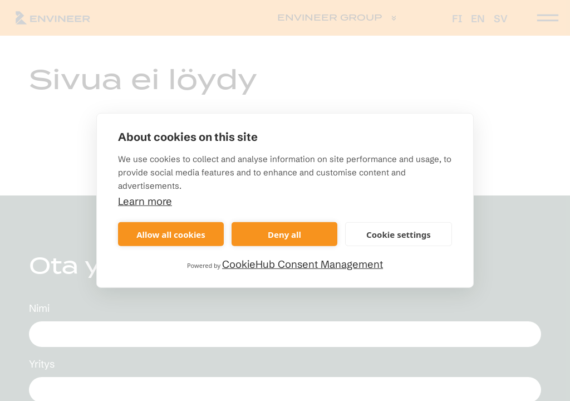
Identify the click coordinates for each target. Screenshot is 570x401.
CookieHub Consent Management (302, 264)
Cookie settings (398, 233)
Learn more (145, 201)
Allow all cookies (170, 233)
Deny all (284, 233)
